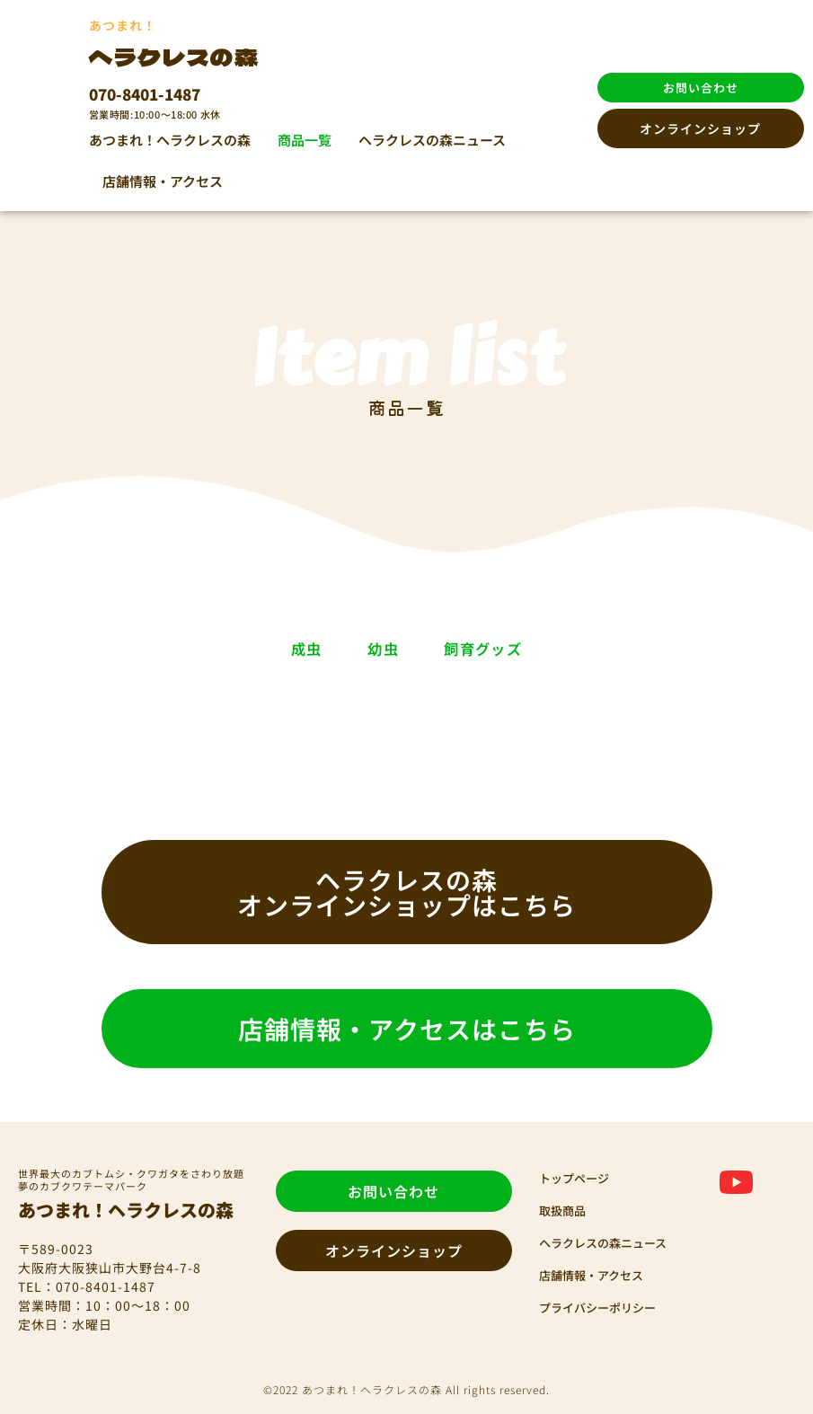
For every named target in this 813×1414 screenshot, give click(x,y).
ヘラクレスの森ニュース (432, 139)
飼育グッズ (553, 648)
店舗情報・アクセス (162, 181)
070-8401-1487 (144, 94)
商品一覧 (304, 139)
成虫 (232, 648)
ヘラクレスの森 (186, 55)
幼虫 (377, 648)
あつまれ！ (122, 25)
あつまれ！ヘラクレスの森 (170, 139)
